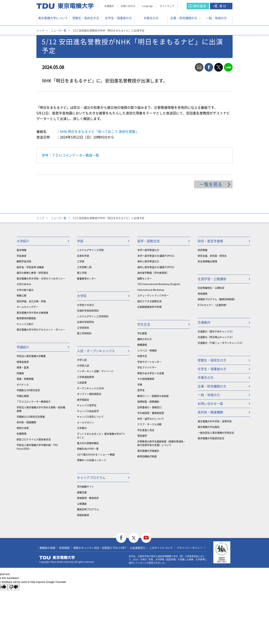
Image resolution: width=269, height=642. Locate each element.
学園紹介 (23, 347)
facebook (209, 67)
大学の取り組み (25, 290)
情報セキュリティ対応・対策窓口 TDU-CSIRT (99, 548)
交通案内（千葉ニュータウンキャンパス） (221, 342)
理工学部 (82, 272)
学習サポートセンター (149, 362)
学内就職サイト (85, 486)
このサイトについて (161, 548)
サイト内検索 (185, 6)
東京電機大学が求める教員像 (32, 312)
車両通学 (142, 435)
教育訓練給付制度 (147, 456)
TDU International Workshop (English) (158, 284)
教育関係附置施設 (26, 318)
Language (147, 6)
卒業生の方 (151, 18)
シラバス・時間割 (147, 350)
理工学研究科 (84, 333)
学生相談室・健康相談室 (150, 413)
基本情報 (21, 250)
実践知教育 (83, 515)
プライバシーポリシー (190, 548)
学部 (80, 241)
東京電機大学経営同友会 (211, 438)
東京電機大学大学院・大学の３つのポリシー (41, 278)
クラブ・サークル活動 (149, 424)
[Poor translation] (14, 587)
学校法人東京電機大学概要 (31, 356)
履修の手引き (144, 339)
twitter (218, 67)
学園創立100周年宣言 (28, 390)
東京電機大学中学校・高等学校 (215, 421)
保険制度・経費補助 (148, 401)
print (189, 67)
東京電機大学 (57, 557)
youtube (146, 538)
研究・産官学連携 (210, 241)
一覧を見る (211, 184)
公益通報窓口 (138, 548)
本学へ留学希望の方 (148, 250)
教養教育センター (86, 278)
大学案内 (82, 428)
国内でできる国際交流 (149, 301)
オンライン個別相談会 (89, 394)
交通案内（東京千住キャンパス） (216, 331)
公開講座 (82, 503)
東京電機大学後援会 (148, 450)
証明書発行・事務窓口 (149, 407)
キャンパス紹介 (25, 324)
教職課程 (142, 344)
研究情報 (202, 250)
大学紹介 (23, 241)
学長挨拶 (21, 255)
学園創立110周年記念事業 (31, 416)
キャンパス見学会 (86, 405)
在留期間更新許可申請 (149, 307)
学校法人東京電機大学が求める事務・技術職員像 (41, 409)
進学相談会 (83, 399)
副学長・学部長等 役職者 (30, 267)
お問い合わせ (128, 6)
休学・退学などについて (150, 418)
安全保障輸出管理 (207, 261)
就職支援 (82, 492)
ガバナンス (23, 384)
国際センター (144, 278)
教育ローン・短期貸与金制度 (153, 396)
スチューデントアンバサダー (153, 295)
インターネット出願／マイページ (95, 371)
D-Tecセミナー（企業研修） (213, 305)
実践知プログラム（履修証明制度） (217, 299)
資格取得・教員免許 (88, 498)
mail (199, 67)
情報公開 (21, 295)
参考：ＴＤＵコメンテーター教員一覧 (70, 155)
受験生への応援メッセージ (91, 460)
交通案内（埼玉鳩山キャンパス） (216, 337)
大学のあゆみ (24, 284)
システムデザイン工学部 (90, 250)
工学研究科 (83, 327)
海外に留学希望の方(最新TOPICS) (155, 267)
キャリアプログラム (91, 477)
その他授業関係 (145, 378)
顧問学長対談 (24, 261)
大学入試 (82, 359)
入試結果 (82, 382)
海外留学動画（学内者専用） (153, 272)
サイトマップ (167, 6)
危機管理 (21, 433)
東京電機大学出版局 (208, 427)
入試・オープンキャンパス (96, 350)
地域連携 (202, 293)
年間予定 (142, 356)
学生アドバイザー (147, 367)
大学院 (81, 295)
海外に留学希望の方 (148, 261)
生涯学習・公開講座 (212, 278)
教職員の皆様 (47, 548)
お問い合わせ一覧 (210, 403)
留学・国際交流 (148, 241)
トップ (40, 30)
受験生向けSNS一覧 (88, 448)
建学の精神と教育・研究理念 (32, 272)
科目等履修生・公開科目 (211, 287)
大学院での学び (85, 305)
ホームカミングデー (27, 307)
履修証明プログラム (88, 509)
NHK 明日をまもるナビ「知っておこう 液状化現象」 (99, 131)
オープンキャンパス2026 (90, 388)
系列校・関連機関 (26, 422)
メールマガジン (85, 422)
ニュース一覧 (58, 30)
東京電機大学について (53, 18)
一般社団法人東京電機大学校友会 (216, 432)
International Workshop (150, 290)
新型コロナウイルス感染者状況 (34, 439)
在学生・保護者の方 (118, 18)
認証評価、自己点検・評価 (31, 301)
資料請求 (199, 6)
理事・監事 (23, 367)
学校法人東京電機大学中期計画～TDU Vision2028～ (37, 446)
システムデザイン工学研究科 (93, 316)
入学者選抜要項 (85, 377)
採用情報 (64, 548)
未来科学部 (83, 255)
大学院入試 (83, 365)
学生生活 (143, 324)
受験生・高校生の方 (85, 18)
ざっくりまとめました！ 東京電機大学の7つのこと (101, 435)
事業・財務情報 (25, 378)
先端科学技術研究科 (88, 310)
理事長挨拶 (23, 362)
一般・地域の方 (216, 18)
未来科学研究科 (85, 322)
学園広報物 (23, 396)
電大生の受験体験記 (88, 443)
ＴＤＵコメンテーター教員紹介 (34, 401)
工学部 (80, 261)
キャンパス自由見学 (88, 411)
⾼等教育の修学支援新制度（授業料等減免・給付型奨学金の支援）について (161, 443)
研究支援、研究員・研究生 (212, 255)
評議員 (20, 373)
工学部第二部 (84, 267)
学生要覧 (142, 333)
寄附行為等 (23, 428)
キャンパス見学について (90, 416)
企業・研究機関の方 (183, 18)
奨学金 (141, 390)
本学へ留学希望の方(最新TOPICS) (155, 255)
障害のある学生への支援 (150, 373)
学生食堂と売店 (145, 430)
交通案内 (109, 6)
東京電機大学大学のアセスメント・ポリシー (41, 329)
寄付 (223, 6)
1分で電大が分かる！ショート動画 (96, 454)
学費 (139, 384)
